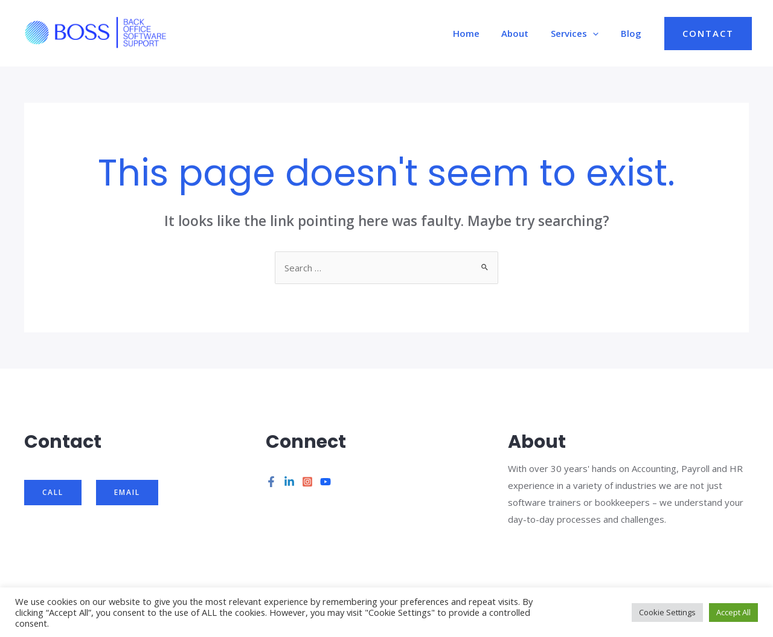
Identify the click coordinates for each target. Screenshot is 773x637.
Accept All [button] (733, 612)
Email (127, 492)
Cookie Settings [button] (667, 612)
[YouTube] (325, 481)
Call (52, 492)
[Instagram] (307, 481)
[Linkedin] (289, 481)
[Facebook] (271, 481)
